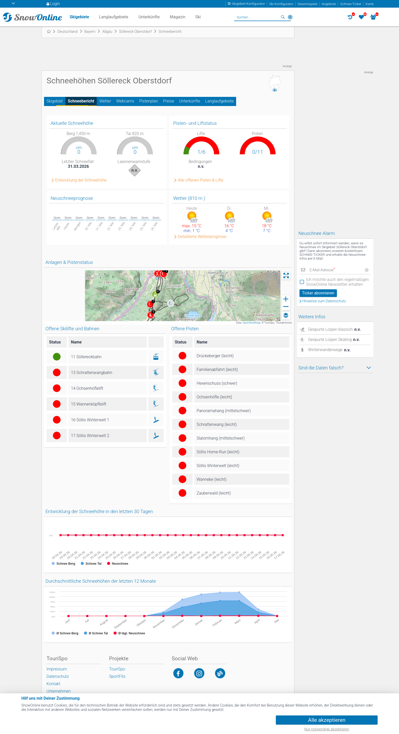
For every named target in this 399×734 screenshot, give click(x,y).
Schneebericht (81, 101)
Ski (198, 16)
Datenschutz (58, 676)
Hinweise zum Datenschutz (324, 301)
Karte (370, 4)
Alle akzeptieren (327, 720)
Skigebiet (55, 101)
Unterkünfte (189, 101)
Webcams (125, 101)
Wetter (105, 101)
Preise (168, 101)
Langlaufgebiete (219, 101)
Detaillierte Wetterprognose (202, 237)
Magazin (177, 16)
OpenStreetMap (251, 322)
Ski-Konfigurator (281, 4)
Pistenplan (148, 101)
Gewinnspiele (307, 4)
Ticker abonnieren (318, 293)
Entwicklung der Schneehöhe (81, 180)
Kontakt (53, 683)
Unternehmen (59, 691)
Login (55, 3)
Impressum (57, 669)
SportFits (117, 676)
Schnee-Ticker (350, 4)
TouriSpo (117, 669)
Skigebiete (79, 16)
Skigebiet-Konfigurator (248, 4)
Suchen (283, 17)
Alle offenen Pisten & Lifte (200, 180)
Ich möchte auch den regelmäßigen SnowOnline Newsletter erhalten (337, 282)
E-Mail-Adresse (322, 270)
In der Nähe (290, 17)
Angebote (329, 4)
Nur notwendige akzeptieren (326, 729)
